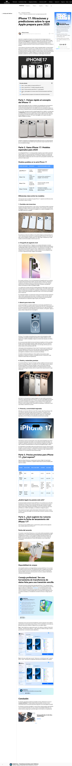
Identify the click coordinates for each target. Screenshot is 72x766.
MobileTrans (35, 587)
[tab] (8, 13)
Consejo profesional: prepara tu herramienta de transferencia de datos (35, 94)
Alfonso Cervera (25, 32)
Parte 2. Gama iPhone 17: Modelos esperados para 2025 (32, 87)
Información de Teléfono (26, 12)
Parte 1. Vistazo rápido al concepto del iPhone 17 (31, 85)
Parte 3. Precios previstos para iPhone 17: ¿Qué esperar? (32, 89)
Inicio (19, 12)
